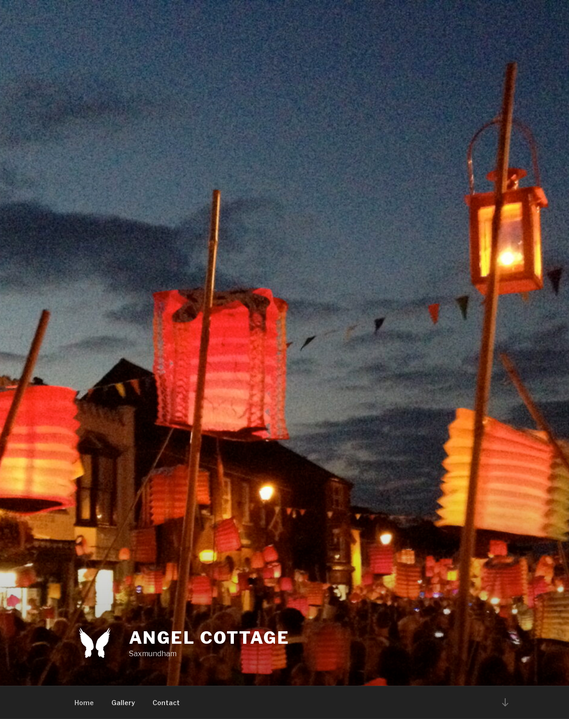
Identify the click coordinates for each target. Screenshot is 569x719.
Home (84, 703)
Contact (166, 703)
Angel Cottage (209, 638)
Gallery (123, 703)
